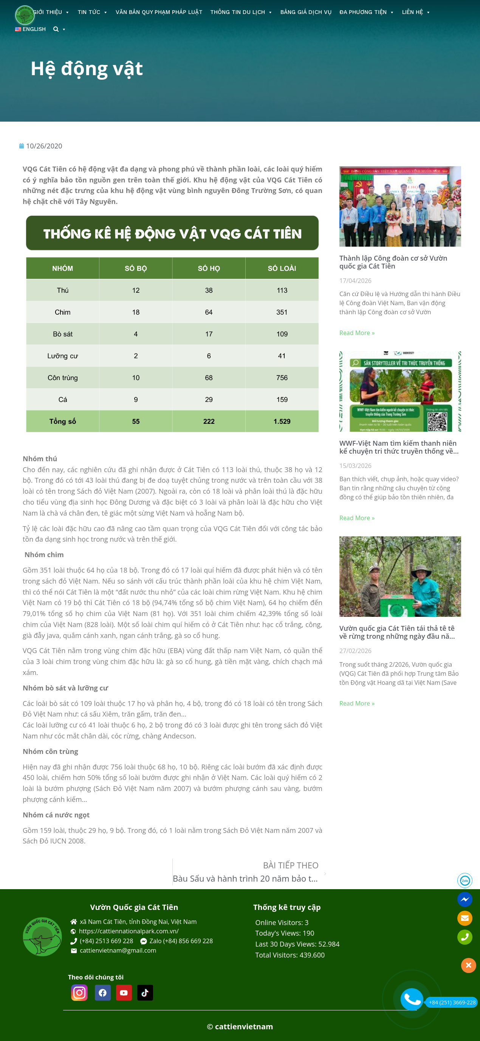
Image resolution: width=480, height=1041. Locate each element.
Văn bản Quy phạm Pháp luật (159, 12)
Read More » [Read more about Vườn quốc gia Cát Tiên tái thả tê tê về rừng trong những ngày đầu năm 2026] (357, 703)
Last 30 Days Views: (286, 943)
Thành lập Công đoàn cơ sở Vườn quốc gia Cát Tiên (393, 262)
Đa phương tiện (367, 12)
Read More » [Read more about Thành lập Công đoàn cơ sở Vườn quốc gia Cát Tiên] (357, 333)
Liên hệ (416, 12)
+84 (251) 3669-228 (450, 1002)
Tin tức (92, 12)
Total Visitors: (277, 954)
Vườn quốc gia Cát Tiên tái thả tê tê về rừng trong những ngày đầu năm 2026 (397, 632)
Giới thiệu (51, 12)
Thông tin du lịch (241, 12)
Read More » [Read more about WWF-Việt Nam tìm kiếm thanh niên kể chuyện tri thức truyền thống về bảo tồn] (357, 518)
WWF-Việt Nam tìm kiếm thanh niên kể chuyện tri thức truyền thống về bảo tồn (398, 447)
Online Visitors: (280, 922)
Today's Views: (278, 933)
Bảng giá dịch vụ (306, 12)
